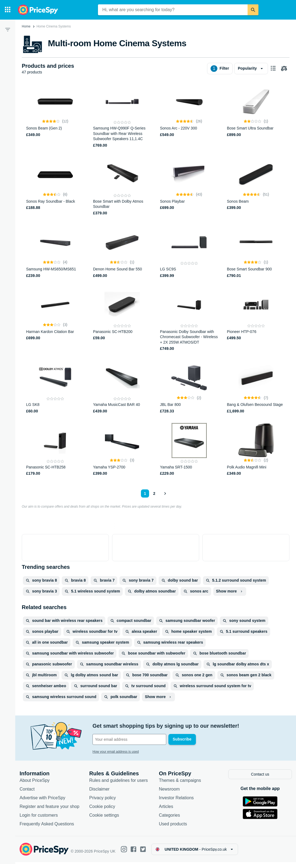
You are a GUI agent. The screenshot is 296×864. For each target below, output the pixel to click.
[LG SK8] (55, 387)
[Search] (253, 9)
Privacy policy (102, 799)
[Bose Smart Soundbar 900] (256, 251)
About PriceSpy (35, 782)
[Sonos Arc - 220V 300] (189, 116)
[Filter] (7, 29)
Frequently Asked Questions (47, 825)
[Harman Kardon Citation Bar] (55, 319)
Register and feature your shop (49, 808)
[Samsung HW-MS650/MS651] (55, 251)
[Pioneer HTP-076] (256, 319)
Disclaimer (99, 791)
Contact (27, 791)
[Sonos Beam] (256, 186)
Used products (173, 825)
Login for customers (39, 817)
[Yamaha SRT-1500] (189, 449)
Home (26, 26)
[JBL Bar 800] (189, 387)
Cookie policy (102, 808)
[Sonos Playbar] (189, 186)
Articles (166, 808)
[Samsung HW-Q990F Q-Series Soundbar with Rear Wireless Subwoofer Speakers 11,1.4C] (122, 116)
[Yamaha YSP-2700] (122, 449)
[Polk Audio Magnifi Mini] (256, 449)
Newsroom (169, 791)
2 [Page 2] (154, 493)
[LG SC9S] (189, 251)
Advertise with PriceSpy (42, 799)
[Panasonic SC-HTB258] (55, 449)
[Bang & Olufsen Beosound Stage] (256, 387)
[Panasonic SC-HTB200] (122, 319)
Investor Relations (176, 799)
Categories (169, 817)
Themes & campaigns (180, 782)
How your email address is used (115, 752)
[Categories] (7, 10)
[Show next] (164, 493)
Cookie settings (104, 817)
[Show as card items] (273, 68)
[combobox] (173, 9)
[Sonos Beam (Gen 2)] (55, 116)
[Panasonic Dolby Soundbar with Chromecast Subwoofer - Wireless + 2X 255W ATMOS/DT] (189, 319)
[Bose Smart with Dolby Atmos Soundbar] (122, 186)
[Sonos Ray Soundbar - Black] (55, 186)
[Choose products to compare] (284, 68)
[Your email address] (129, 739)
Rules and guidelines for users (118, 782)
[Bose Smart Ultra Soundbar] (256, 116)
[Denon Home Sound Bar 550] (122, 251)
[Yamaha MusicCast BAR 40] (122, 387)
